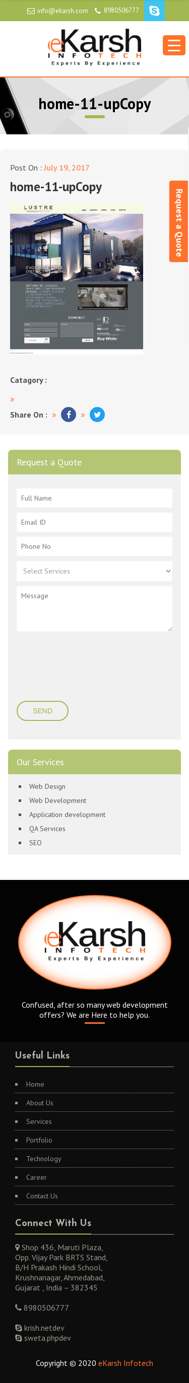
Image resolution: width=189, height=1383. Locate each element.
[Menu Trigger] (174, 45)
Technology (43, 1158)
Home (35, 1084)
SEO (35, 842)
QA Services (47, 828)
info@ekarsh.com (62, 11)
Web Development (57, 800)
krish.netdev (43, 1328)
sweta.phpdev (46, 1338)
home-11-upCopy (56, 187)
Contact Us (42, 1195)
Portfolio (39, 1140)
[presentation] (78, 667)
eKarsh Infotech (125, 1363)
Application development (67, 814)
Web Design (47, 786)
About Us (39, 1102)
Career (36, 1177)
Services (39, 1121)
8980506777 (121, 10)
